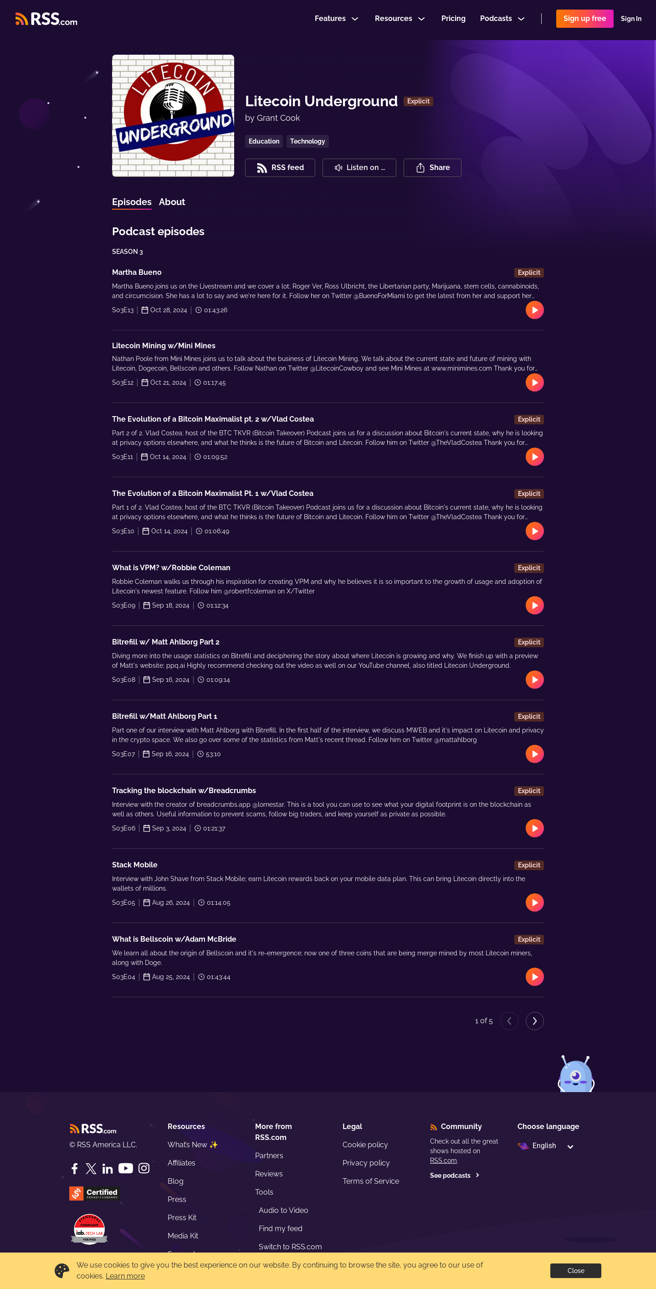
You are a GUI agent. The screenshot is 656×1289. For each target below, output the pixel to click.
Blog (176, 1181)
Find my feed (280, 1228)
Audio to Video (283, 1210)
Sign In (631, 20)
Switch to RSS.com (290, 1247)
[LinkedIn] (107, 1168)
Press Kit (182, 1217)
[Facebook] (74, 1168)
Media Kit (183, 1236)
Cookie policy (365, 1144)
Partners (269, 1155)
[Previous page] (509, 1021)
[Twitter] (91, 1168)
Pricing (453, 19)
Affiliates (181, 1163)
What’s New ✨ (193, 1144)
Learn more (125, 1276)
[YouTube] (125, 1168)
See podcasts (455, 1175)
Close (576, 1270)
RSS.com (443, 1160)
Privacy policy (366, 1163)
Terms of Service (371, 1181)
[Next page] (535, 1021)
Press (177, 1199)
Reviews (269, 1174)
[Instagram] (143, 1168)
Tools (264, 1192)
